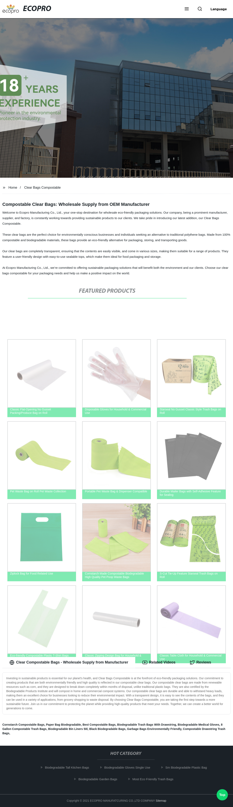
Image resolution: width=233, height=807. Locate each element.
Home (12, 187)
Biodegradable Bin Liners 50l (68, 729)
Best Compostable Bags (99, 724)
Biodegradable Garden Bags (99, 779)
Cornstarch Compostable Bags (23, 724)
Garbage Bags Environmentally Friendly (154, 729)
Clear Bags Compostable (42, 187)
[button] (187, 9)
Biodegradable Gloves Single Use (129, 767)
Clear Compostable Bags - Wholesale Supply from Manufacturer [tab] (68, 662)
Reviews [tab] (200, 662)
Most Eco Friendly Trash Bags (154, 779)
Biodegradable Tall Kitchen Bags (69, 767)
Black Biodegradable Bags (107, 729)
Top (222, 796)
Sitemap (161, 800)
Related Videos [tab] (158, 662)
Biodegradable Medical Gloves (198, 724)
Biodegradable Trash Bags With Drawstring (146, 724)
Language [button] (218, 9)
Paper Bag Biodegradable (63, 724)
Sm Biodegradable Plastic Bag (188, 767)
